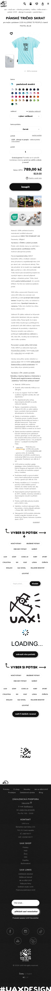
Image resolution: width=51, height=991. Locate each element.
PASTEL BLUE (37, 12)
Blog (41, 792)
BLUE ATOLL (23, 93)
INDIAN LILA (16, 97)
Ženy (25, 854)
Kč (24, 977)
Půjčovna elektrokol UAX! (25, 890)
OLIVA (30, 100)
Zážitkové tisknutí (25, 877)
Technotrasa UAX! (33, 940)
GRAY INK (38, 89)
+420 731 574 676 (27, 810)
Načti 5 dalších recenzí (25, 714)
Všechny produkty (23, 9)
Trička (34, 9)
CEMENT (16, 89)
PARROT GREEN (38, 100)
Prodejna (12, 792)
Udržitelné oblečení (25, 874)
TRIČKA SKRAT (41, 9)
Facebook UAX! (10, 931)
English (29, 974)
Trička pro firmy (25, 883)
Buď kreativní (25, 863)
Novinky (27, 789)
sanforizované (20, 426)
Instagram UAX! (25, 931)
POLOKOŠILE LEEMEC (18, 351)
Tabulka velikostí (34, 111)
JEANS (30, 89)
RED (19, 97)
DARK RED (27, 97)
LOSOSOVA (38, 93)
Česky (21, 974)
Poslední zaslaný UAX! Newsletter (26, 918)
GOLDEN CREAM (12, 100)
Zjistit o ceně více (34, 178)
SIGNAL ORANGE (38, 97)
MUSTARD (16, 100)
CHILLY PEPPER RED (23, 97)
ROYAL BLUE (16, 93)
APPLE (34, 100)
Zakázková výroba (27, 792)
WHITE (12, 89)
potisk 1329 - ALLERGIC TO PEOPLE (20, 12)
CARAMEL (19, 100)
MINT (16, 104)
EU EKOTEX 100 (35, 451)
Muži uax (12, 9)
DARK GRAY (19, 89)
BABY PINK (34, 93)
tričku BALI (18, 353)
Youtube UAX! (17, 940)
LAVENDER (30, 93)
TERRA (30, 97)
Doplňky (25, 860)
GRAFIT (23, 89)
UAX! (22, 965)
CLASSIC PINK (12, 97)
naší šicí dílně (15, 362)
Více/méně (36, 522)
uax (5, 9)
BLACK (27, 89)
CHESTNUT (27, 100)
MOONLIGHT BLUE (12, 93)
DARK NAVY (34, 89)
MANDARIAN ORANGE (34, 97)
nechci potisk (37, 135)
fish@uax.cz (28, 806)
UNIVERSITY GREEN (12, 104)
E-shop (16, 789)
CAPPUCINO (23, 100)
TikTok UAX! (40, 931)
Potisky (6, 789)
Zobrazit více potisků (25, 654)
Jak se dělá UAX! (41, 789)
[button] (39, 202)
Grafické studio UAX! (25, 887)
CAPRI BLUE (19, 93)
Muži (25, 850)
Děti (25, 857)
